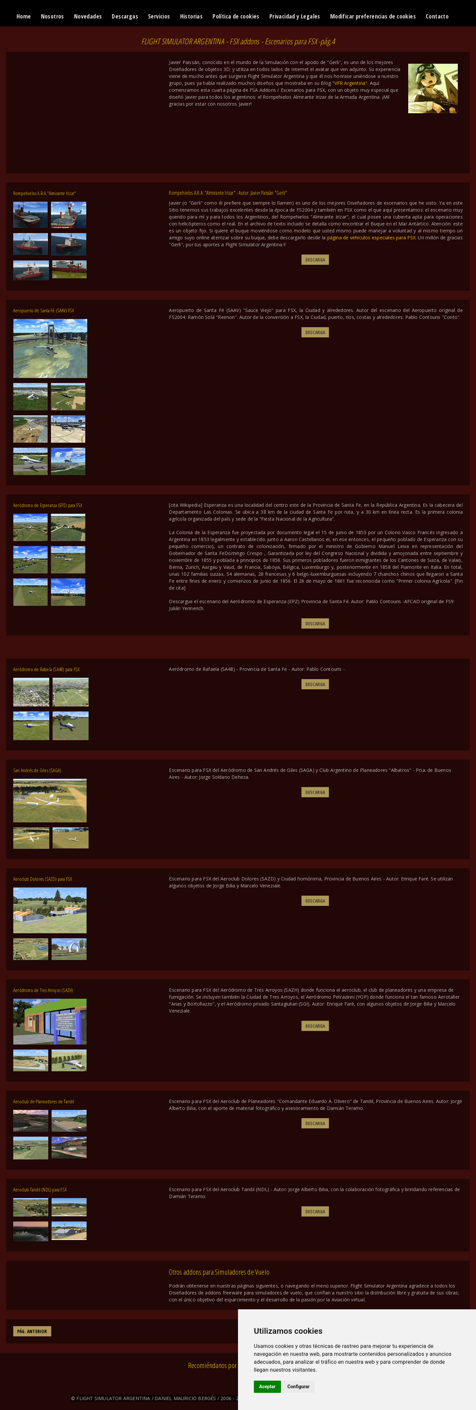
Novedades (88, 16)
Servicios (159, 16)
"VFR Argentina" (349, 83)
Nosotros (52, 16)
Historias (191, 16)
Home (24, 16)
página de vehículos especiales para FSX (371, 237)
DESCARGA (315, 260)
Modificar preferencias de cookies (373, 16)
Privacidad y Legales (294, 16)
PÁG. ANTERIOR (32, 1331)
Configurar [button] (299, 1386)
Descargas (125, 16)
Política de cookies (236, 16)
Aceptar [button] (267, 1386)
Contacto (437, 16)
